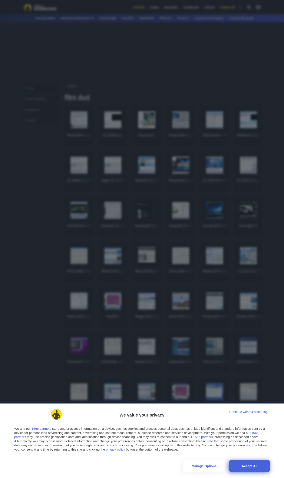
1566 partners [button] (41, 428)
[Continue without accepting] (248, 412)
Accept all (249, 466)
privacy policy (115, 449)
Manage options (204, 466)
